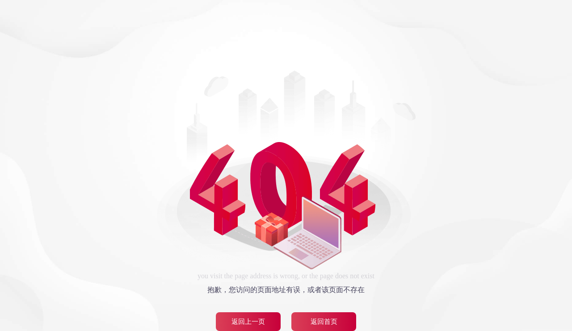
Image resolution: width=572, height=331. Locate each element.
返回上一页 (248, 321)
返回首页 (324, 321)
